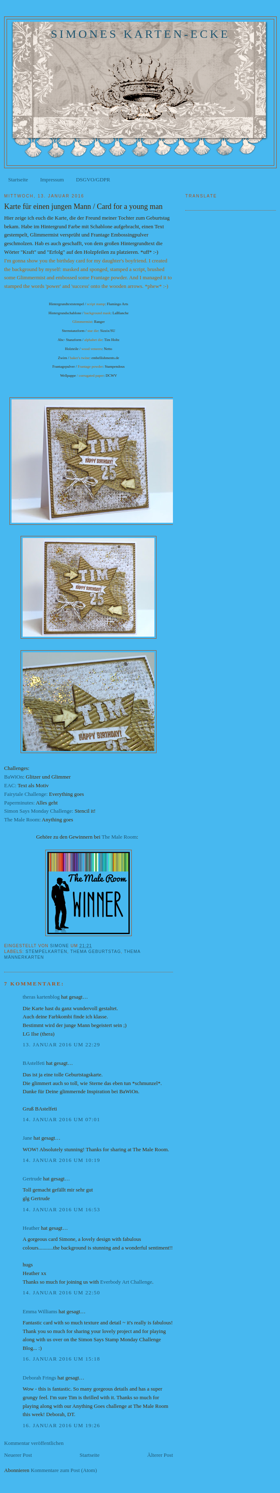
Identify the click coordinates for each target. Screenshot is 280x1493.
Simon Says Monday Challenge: (38, 811)
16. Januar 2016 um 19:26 (61, 1425)
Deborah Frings (39, 1378)
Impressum (52, 179)
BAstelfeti (33, 1063)
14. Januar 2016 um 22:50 (61, 1292)
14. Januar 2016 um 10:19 (61, 1160)
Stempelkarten (46, 951)
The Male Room (21, 819)
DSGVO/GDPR (93, 179)
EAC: (10, 785)
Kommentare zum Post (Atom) (64, 1470)
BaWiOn (13, 777)
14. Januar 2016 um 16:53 (61, 1209)
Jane (27, 1138)
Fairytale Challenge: (26, 794)
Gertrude (32, 1178)
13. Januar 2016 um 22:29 (61, 1044)
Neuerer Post (18, 1455)
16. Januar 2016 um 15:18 (61, 1359)
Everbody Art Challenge (126, 1282)
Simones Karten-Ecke (140, 34)
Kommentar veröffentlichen (34, 1443)
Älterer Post (160, 1455)
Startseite (18, 179)
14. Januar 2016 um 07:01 (61, 1119)
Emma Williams (40, 1311)
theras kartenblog (41, 997)
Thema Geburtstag (95, 951)
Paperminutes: (19, 803)
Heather (31, 1228)
